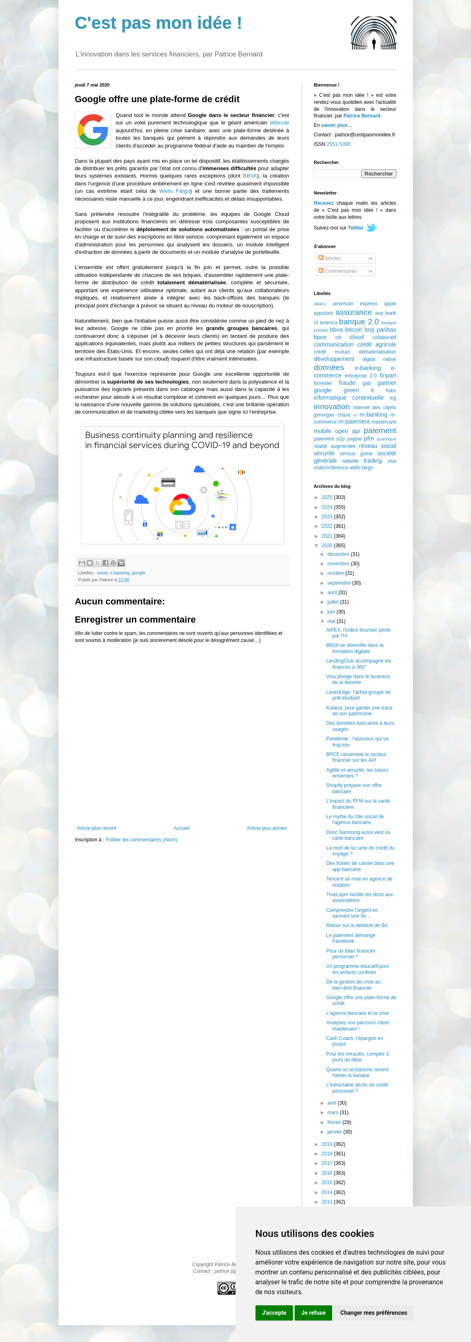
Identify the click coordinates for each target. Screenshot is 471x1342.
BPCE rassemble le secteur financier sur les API (356, 757)
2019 (327, 1144)
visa (391, 461)
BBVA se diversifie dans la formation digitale (354, 648)
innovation (332, 406)
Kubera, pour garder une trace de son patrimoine (359, 711)
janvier (335, 1132)
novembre (339, 564)
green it (359, 390)
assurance (353, 312)
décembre (339, 554)
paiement (380, 430)
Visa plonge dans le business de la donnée (358, 679)
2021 (327, 536)
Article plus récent (96, 828)
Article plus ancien (267, 828)
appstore (323, 313)
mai (332, 621)
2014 (327, 1192)
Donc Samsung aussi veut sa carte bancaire (358, 835)
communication (334, 344)
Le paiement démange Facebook (350, 938)
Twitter (355, 228)
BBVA (250, 176)
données (329, 367)
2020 (327, 545)
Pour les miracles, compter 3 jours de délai (357, 1057)
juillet (333, 602)
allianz (320, 303)
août (332, 592)
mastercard (383, 422)
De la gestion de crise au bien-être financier (353, 985)
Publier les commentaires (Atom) (141, 840)
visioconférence (331, 468)
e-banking (119, 572)
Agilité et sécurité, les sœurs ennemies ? (357, 773)
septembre (339, 583)
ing (392, 398)
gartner (386, 382)
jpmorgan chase (332, 415)
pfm (369, 438)
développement (334, 359)
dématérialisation (377, 352)
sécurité (324, 453)
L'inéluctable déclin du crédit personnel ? (357, 1088)
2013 (327, 1202)
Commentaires (338, 271)
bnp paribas (380, 329)
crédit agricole (376, 344)
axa (379, 313)
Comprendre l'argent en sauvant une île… (352, 913)
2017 (327, 1163)
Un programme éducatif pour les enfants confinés (357, 969)
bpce (320, 337)
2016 (327, 1173)
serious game (356, 454)
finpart (388, 375)
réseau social (377, 446)
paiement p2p (329, 439)
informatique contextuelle (349, 397)
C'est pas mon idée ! (159, 23)
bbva (336, 329)
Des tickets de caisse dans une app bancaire (360, 866)
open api (347, 431)
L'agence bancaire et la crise (357, 1013)
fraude (347, 382)
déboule (279, 122)
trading (373, 460)
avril (332, 1103)
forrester (323, 383)
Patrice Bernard (362, 116)
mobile (322, 431)
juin (331, 612)
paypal (354, 439)
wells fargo (361, 468)
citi (338, 337)
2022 (327, 526)
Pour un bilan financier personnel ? (350, 954)
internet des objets (374, 407)
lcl (355, 415)
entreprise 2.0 (361, 376)
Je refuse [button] (313, 1312)
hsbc (391, 390)
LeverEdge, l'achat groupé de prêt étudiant (358, 695)
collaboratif (384, 337)
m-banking (373, 414)
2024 (327, 507)
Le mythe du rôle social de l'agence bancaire (355, 819)
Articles (330, 258)
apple (390, 304)
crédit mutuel (332, 352)
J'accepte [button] (274, 1312)
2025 (327, 497)
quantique (386, 438)
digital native (379, 359)
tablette (350, 461)
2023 (327, 517)
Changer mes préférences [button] (373, 1312)
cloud (102, 572)
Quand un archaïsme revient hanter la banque (357, 1072)
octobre (336, 573)
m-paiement (354, 421)
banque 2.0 (359, 321)
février (334, 1122)
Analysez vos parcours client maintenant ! (357, 1025)
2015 (327, 1182)
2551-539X (339, 144)
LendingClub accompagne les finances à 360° (358, 664)
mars (333, 1112)
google (138, 572)
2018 (327, 1154)
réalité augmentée (335, 446)
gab (367, 383)
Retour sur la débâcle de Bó (356, 925)
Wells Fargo (174, 191)
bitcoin (354, 329)
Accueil (181, 828)
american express (355, 304)
